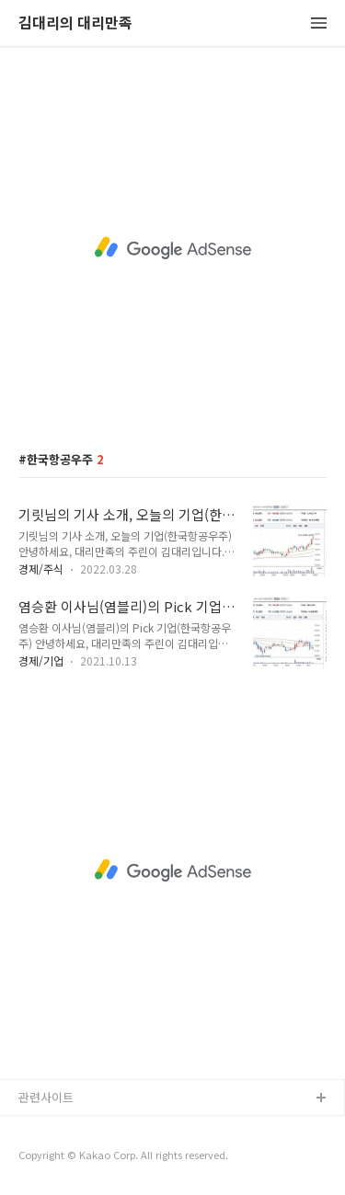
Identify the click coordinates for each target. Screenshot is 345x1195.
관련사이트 (46, 1097)
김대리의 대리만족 (75, 23)
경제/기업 (40, 660)
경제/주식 (40, 568)
